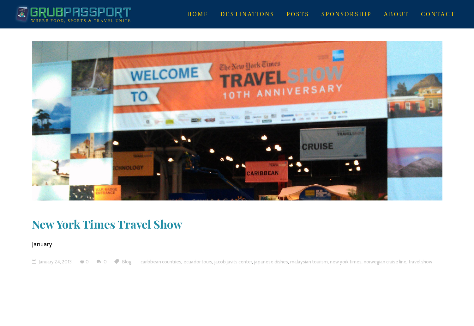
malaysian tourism (309, 262)
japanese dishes (271, 262)
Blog (126, 262)
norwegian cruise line (385, 262)
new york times (346, 262)
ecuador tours (197, 262)
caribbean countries (161, 262)
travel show (420, 262)
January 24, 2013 (52, 262)
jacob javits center (233, 262)
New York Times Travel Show (107, 223)
